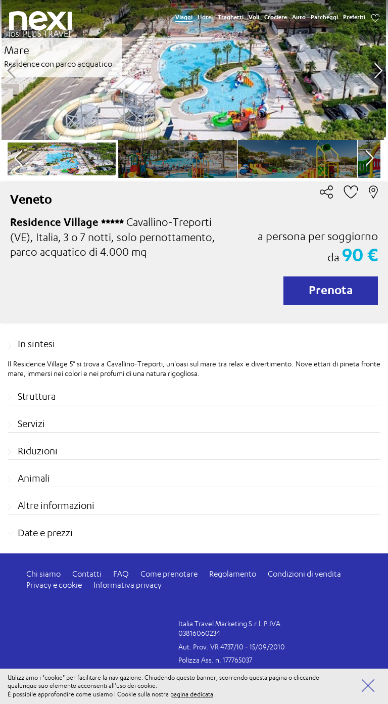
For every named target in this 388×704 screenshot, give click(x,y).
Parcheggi (324, 17)
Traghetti (231, 17)
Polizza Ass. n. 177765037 (215, 659)
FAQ (121, 574)
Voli (254, 17)
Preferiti (354, 17)
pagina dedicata (191, 694)
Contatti (87, 574)
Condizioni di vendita (304, 574)
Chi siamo (43, 574)
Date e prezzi (45, 533)
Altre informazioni (56, 505)
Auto (299, 17)
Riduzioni (38, 451)
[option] (193, 70)
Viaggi (183, 17)
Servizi (31, 423)
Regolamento (232, 574)
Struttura (37, 396)
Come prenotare (169, 574)
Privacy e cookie (54, 585)
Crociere (275, 17)
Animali (34, 478)
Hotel (205, 17)
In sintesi (36, 344)
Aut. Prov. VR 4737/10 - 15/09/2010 (231, 646)
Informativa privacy (127, 585)
